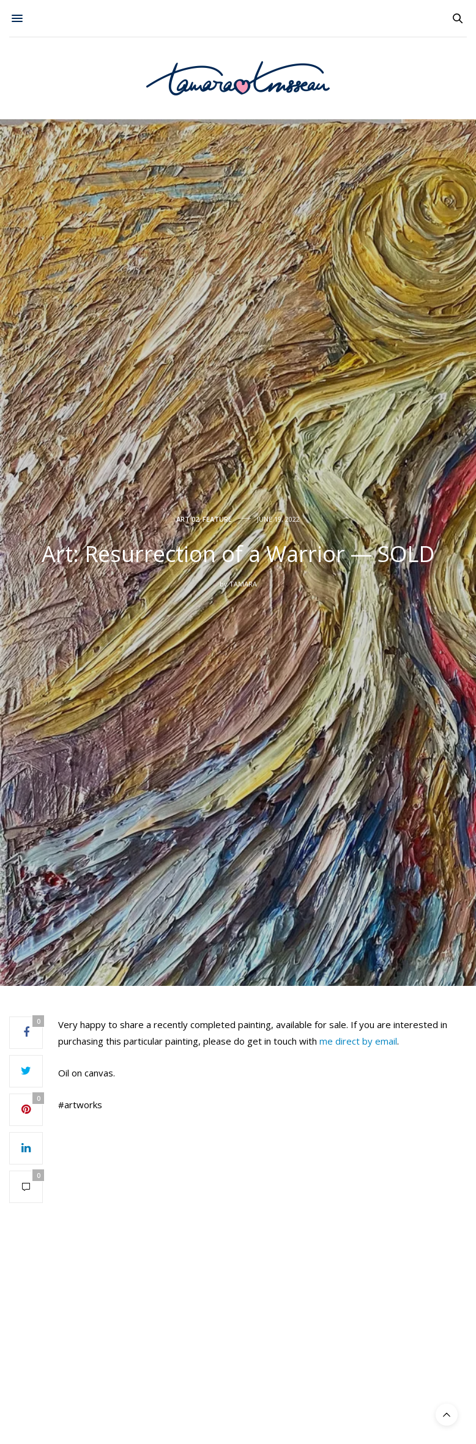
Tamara (243, 583)
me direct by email (358, 1041)
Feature (217, 519)
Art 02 (187, 519)
